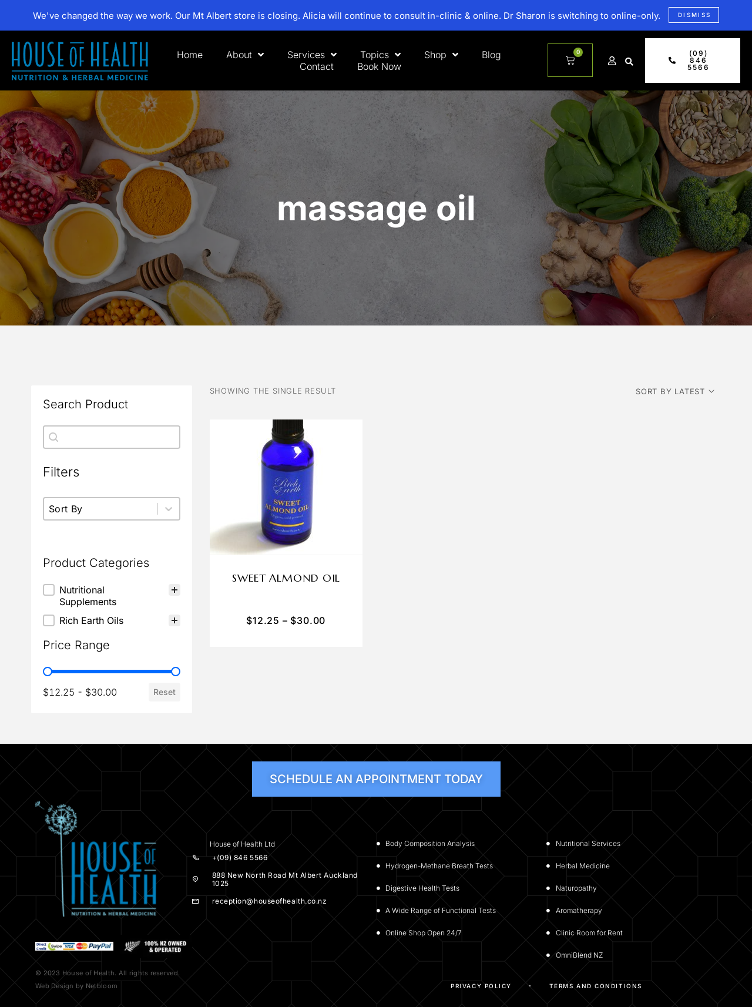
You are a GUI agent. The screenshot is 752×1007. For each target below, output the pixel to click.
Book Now (379, 66)
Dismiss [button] (694, 14)
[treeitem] (111, 595)
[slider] (47, 671)
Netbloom (102, 986)
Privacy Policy (481, 985)
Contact (317, 66)
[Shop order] (675, 391)
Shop (441, 55)
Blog (491, 55)
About (245, 55)
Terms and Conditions (595, 985)
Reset (164, 692)
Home (190, 55)
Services (312, 55)
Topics (380, 55)
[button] (629, 61)
